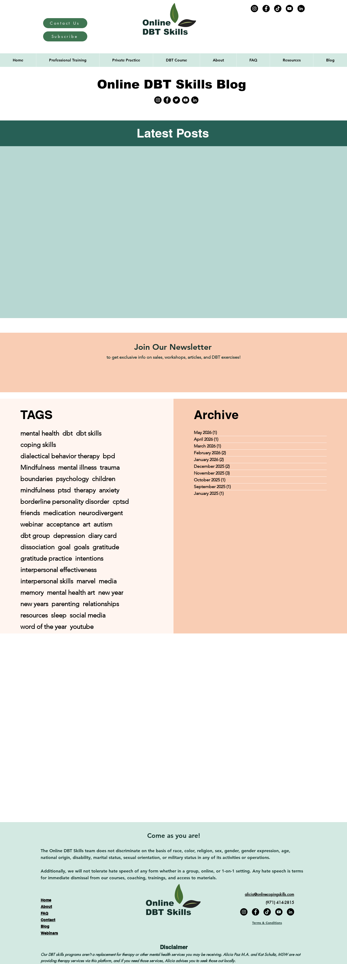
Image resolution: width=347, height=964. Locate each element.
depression (69, 536)
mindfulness (37, 490)
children (103, 479)
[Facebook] (266, 8)
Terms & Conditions (267, 922)
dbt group (35, 536)
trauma (110, 467)
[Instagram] (254, 8)
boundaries (36, 479)
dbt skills (88, 433)
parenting (65, 604)
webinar (31, 524)
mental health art (71, 592)
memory (32, 592)
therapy (85, 490)
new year (110, 592)
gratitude (105, 547)
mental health (39, 433)
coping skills (38, 445)
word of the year (43, 626)
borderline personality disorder (64, 501)
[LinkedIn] (301, 8)
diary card (102, 536)
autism (103, 524)
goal (64, 547)
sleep (58, 615)
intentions (89, 558)
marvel (85, 581)
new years (34, 604)
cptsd (121, 501)
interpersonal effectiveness (58, 570)
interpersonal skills (46, 581)
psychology (72, 479)
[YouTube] (289, 8)
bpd (109, 456)
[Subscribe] (65, 36)
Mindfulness (37, 467)
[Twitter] (176, 100)
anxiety (109, 490)
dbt (67, 433)
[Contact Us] (65, 23)
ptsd (64, 490)
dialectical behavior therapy (59, 456)
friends (30, 513)
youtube (82, 626)
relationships (101, 604)
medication (59, 513)
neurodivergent (101, 513)
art (86, 524)
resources (34, 615)
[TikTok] (277, 8)
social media (87, 615)
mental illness (77, 467)
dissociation (37, 547)
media (108, 581)
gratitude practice (46, 558)
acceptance (62, 524)
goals (81, 547)
